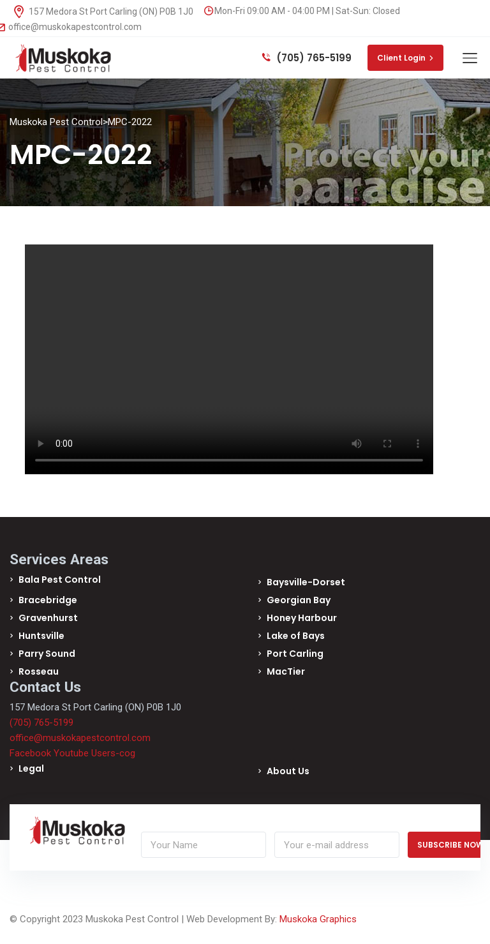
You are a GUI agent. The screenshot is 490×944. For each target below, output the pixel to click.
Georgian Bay (298, 600)
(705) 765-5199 (307, 57)
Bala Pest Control (60, 579)
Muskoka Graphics (318, 919)
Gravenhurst (48, 617)
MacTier (286, 671)
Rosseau (39, 671)
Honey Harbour (302, 617)
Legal (31, 768)
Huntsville (41, 635)
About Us (288, 771)
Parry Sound (47, 653)
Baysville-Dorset (306, 582)
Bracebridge (48, 600)
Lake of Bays (296, 635)
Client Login (405, 57)
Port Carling (295, 653)
